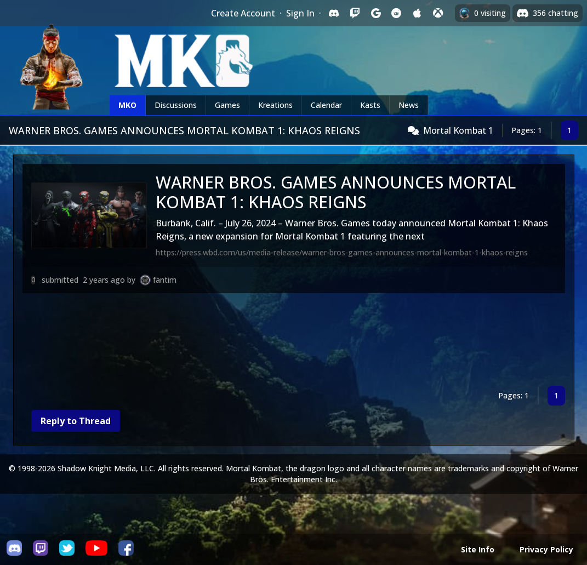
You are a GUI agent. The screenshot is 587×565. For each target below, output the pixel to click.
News (408, 105)
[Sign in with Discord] (334, 13)
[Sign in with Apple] (417, 13)
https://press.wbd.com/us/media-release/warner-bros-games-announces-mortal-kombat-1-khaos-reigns (342, 252)
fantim (164, 280)
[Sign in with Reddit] (396, 13)
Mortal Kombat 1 (458, 130)
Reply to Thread (76, 421)
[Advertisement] (293, 341)
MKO (127, 105)
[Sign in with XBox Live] (438, 13)
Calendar (326, 105)
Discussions (176, 105)
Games (227, 105)
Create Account (243, 13)
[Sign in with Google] (375, 13)
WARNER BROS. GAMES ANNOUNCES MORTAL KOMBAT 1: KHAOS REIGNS (336, 192)
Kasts (370, 105)
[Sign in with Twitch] (354, 13)
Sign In (300, 13)
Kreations (275, 105)
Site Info (477, 549)
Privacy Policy (546, 549)
